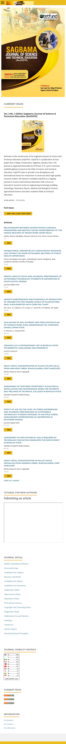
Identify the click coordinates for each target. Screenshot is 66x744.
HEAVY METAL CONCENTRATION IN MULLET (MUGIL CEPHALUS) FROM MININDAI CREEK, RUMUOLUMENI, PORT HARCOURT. (32, 463)
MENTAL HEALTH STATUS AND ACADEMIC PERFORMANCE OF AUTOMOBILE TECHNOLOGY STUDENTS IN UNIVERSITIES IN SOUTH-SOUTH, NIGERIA (33, 279)
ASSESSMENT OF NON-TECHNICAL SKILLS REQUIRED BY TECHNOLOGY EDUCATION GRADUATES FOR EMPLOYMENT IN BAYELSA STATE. (32, 440)
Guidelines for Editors (13, 581)
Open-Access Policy (12, 594)
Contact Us (8, 624)
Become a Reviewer (12, 577)
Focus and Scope (11, 568)
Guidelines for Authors (14, 572)
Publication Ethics (12, 590)
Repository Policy (11, 598)
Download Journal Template (16, 633)
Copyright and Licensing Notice (17, 607)
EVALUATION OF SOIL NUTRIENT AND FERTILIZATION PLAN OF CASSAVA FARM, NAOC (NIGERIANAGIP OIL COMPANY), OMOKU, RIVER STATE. (32, 325)
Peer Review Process (13, 603)
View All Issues (11, 481)
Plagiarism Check (11, 611)
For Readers (8, 720)
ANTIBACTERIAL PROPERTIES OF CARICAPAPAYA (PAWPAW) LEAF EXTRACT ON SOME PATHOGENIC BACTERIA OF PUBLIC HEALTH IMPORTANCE (32, 253)
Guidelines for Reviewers (15, 585)
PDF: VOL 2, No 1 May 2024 (19, 214)
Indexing (8, 620)
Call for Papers (10, 629)
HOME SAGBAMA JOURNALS (16, 564)
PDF (9, 243)
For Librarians (9, 728)
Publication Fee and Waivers (16, 616)
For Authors (8, 724)
